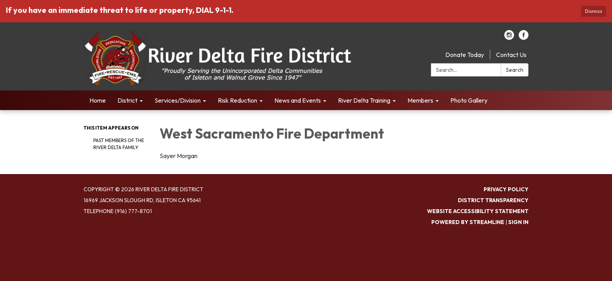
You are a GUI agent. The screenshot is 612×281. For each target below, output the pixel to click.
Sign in (518, 222)
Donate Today (464, 55)
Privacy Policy (506, 189)
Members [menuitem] (420, 100)
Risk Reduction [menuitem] (237, 100)
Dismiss (593, 11)
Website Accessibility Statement (477, 211)
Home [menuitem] (97, 100)
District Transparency (493, 200)
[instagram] (509, 37)
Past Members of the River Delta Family (118, 143)
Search (514, 69)
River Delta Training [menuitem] (364, 100)
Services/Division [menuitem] (178, 100)
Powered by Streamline (467, 222)
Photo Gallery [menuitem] (468, 100)
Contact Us (511, 55)
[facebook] (523, 37)
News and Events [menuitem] (297, 100)
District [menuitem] (127, 100)
